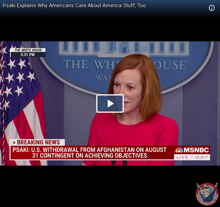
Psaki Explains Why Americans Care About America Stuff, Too (74, 5)
